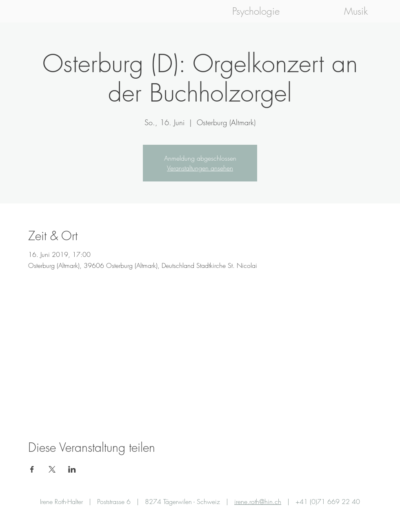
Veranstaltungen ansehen (200, 168)
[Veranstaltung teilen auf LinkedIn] (72, 469)
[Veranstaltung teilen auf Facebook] (32, 469)
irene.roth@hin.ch (257, 501)
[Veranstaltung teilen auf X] (52, 469)
